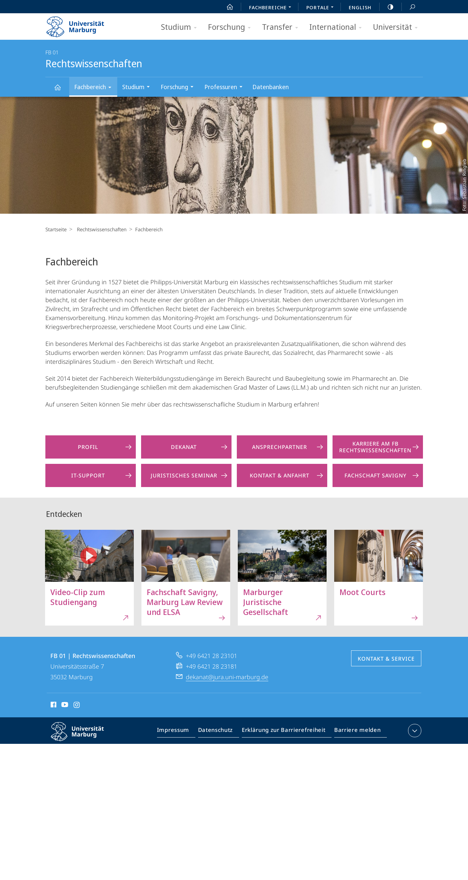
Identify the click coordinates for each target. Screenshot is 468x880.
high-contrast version (387, 7)
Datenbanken (270, 87)
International (337, 27)
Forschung (231, 27)
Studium (181, 27)
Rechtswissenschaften (61, 90)
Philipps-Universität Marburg (83, 736)
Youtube (64, 705)
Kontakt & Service (386, 658)
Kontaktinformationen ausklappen (414, 731)
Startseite (56, 229)
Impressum (180, 732)
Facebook (53, 705)
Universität (397, 27)
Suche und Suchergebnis (409, 7)
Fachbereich (95, 88)
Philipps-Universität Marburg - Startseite (81, 24)
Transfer (282, 27)
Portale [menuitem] (321, 8)
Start (226, 7)
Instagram (77, 705)
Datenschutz (221, 732)
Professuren (225, 87)
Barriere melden (356, 732)
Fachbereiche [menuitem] (272, 8)
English (360, 7)
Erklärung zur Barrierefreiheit (286, 732)
